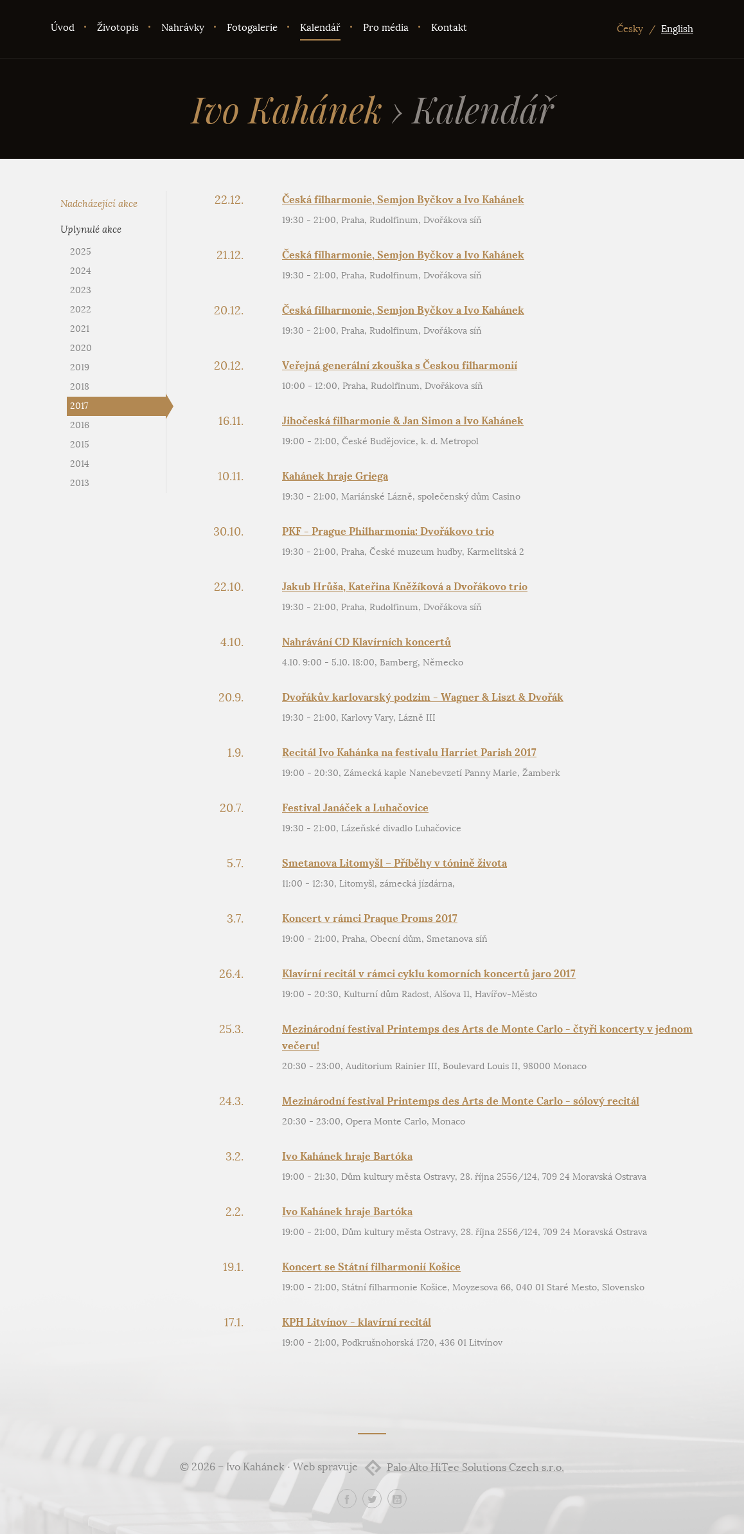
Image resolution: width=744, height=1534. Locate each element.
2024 (80, 271)
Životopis (118, 27)
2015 (79, 444)
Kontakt (449, 27)
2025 (80, 251)
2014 (79, 463)
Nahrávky (182, 27)
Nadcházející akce (98, 204)
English (677, 29)
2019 (79, 367)
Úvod (63, 27)
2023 (80, 290)
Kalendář (320, 27)
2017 (79, 406)
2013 (79, 483)
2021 (79, 328)
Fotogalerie (252, 27)
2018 (79, 386)
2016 (79, 425)
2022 (80, 309)
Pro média (386, 27)
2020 (81, 348)
